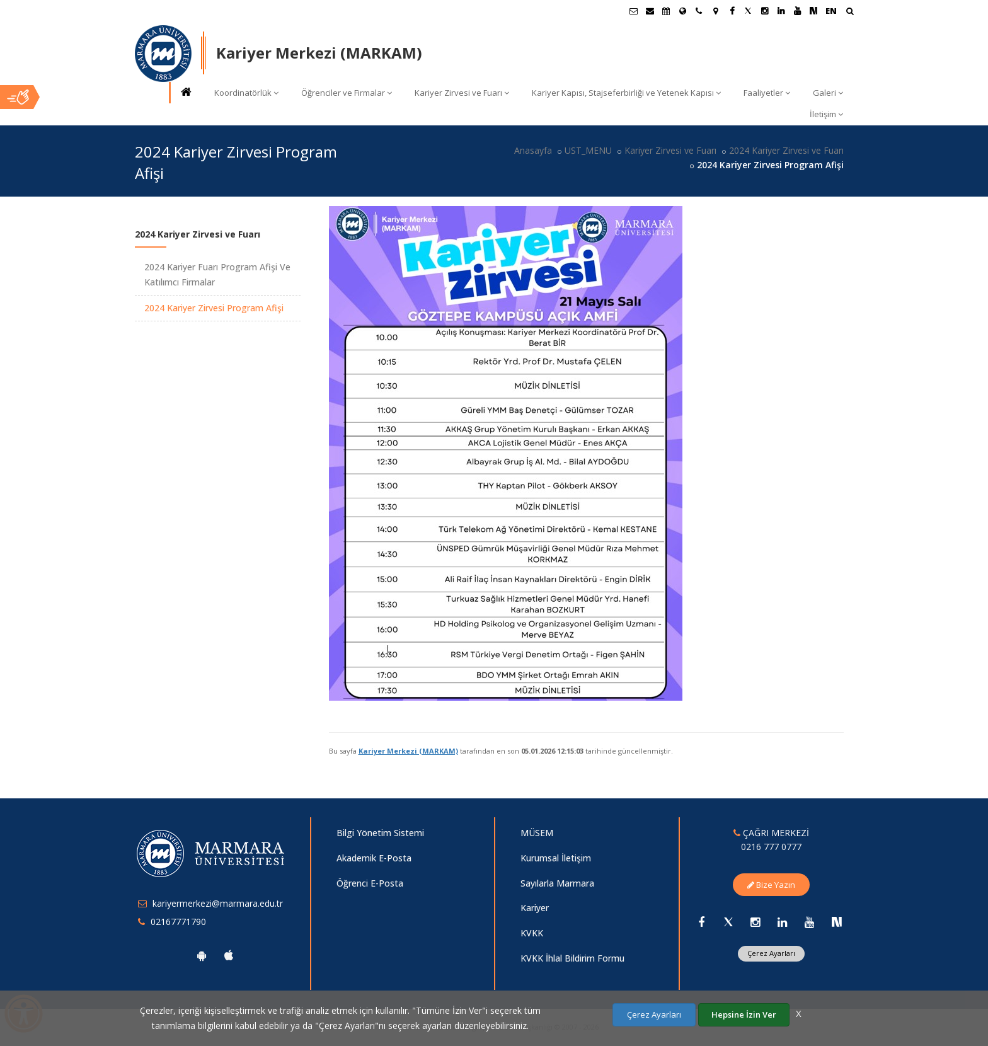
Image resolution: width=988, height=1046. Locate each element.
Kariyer (534, 908)
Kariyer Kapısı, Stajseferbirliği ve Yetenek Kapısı (626, 92)
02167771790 (178, 922)
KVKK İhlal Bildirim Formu (572, 958)
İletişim (826, 114)
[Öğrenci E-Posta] (633, 10)
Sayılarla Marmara (557, 883)
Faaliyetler (767, 92)
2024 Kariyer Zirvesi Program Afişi (214, 308)
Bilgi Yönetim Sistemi (380, 833)
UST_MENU (588, 150)
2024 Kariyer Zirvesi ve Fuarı (786, 150)
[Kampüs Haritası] (715, 10)
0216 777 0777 (771, 847)
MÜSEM (536, 833)
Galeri (828, 92)
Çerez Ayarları (771, 953)
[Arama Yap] (850, 12)
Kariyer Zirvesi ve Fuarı (462, 92)
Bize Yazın (771, 884)
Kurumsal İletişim (555, 858)
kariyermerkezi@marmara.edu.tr (217, 903)
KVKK (531, 933)
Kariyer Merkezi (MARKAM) (408, 751)
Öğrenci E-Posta (369, 883)
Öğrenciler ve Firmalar (346, 92)
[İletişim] (698, 10)
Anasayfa (533, 150)
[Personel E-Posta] (649, 10)
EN (831, 10)
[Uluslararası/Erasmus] (682, 10)
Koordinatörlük (246, 92)
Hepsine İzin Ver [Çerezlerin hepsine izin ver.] (743, 1014)
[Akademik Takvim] (666, 10)
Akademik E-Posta (373, 858)
